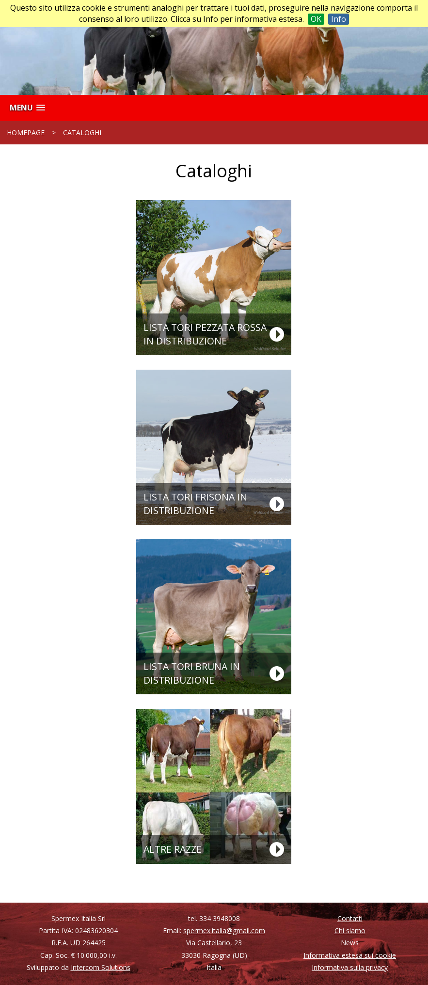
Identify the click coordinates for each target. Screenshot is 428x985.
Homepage (26, 132)
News (350, 942)
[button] (27, 108)
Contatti (350, 918)
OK (316, 19)
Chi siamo (349, 930)
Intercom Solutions (100, 967)
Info (338, 19)
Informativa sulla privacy (350, 967)
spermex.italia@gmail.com (224, 930)
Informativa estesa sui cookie (349, 955)
